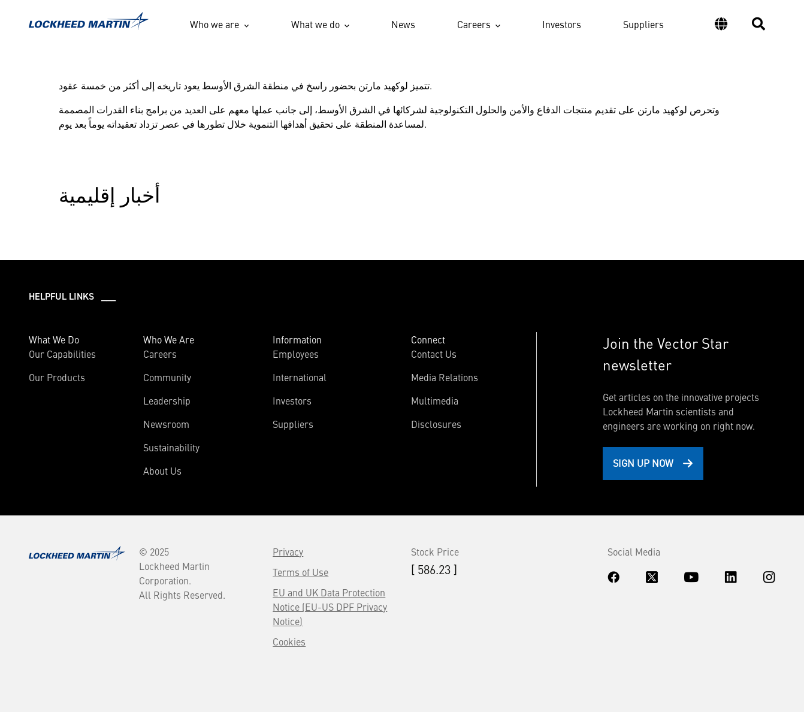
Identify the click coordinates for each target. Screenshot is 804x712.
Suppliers (643, 24)
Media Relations (444, 377)
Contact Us (434, 353)
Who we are (214, 24)
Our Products (57, 377)
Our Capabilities (62, 353)
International (300, 377)
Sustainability (171, 447)
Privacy (288, 551)
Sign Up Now (643, 462)
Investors (561, 24)
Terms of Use (300, 571)
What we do (315, 24)
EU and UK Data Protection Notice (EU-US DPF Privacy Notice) (330, 606)
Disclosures (436, 423)
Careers (474, 24)
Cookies (289, 641)
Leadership (167, 400)
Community (167, 377)
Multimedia (434, 400)
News (403, 24)
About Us (162, 470)
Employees (296, 353)
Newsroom (166, 423)
